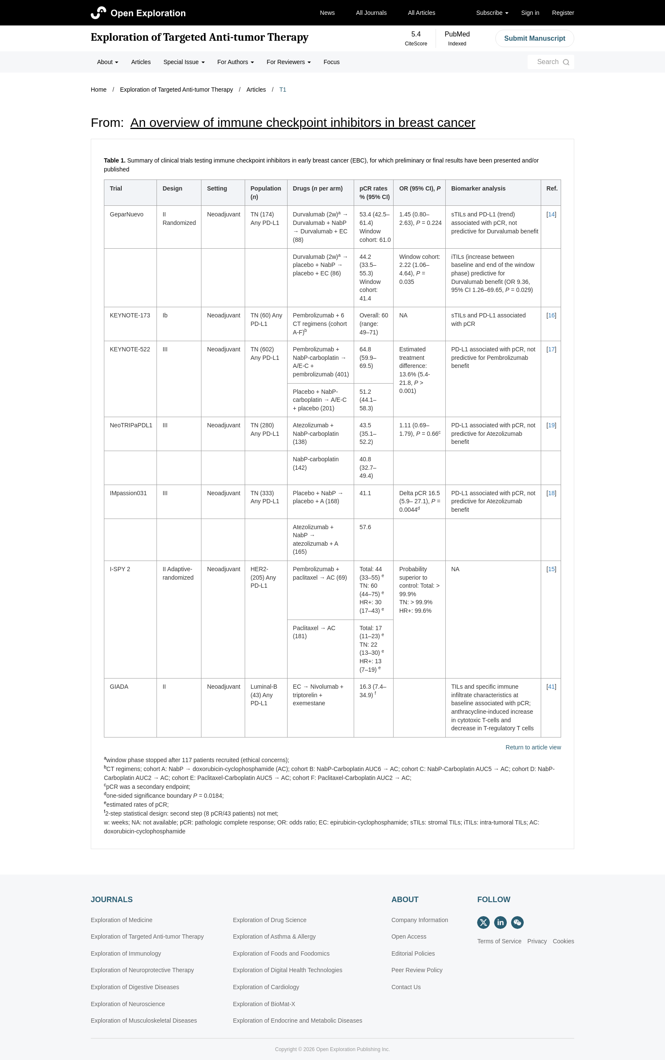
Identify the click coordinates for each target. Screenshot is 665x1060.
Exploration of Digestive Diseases (135, 987)
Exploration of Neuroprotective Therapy (142, 970)
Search (548, 61)
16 (551, 315)
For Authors (236, 62)
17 (551, 349)
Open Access (409, 936)
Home (98, 89)
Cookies (563, 941)
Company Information (419, 920)
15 (551, 569)
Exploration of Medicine (122, 920)
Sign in (530, 12)
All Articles (422, 12)
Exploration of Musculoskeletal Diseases (144, 1020)
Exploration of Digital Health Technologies (287, 970)
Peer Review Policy (417, 970)
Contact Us (406, 987)
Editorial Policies (413, 953)
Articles (141, 62)
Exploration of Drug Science (270, 920)
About (107, 62)
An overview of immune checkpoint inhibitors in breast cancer (302, 122)
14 (551, 214)
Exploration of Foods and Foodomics (281, 953)
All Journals (371, 12)
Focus (332, 62)
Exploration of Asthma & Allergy (274, 936)
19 (551, 425)
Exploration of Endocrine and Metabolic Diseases (297, 1020)
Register (563, 12)
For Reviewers (289, 62)
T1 (282, 89)
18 (551, 493)
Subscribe (492, 12)
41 (551, 686)
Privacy (537, 941)
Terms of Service (499, 941)
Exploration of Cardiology (266, 987)
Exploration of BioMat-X (264, 1004)
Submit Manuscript (534, 38)
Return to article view (533, 747)
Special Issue (183, 62)
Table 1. (115, 160)
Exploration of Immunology (126, 953)
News (327, 12)
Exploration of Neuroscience (128, 1004)
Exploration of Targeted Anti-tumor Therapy (200, 37)
